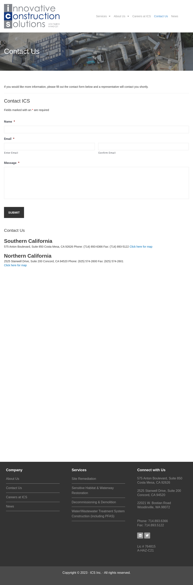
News (174, 16)
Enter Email (11, 152)
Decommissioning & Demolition (94, 502)
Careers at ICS (141, 16)
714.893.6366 (158, 521)
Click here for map (141, 246)
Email (9, 139)
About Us (121, 16)
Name (9, 121)
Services (103, 16)
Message (11, 163)
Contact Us (161, 16)
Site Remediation (84, 478)
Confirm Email (107, 152)
